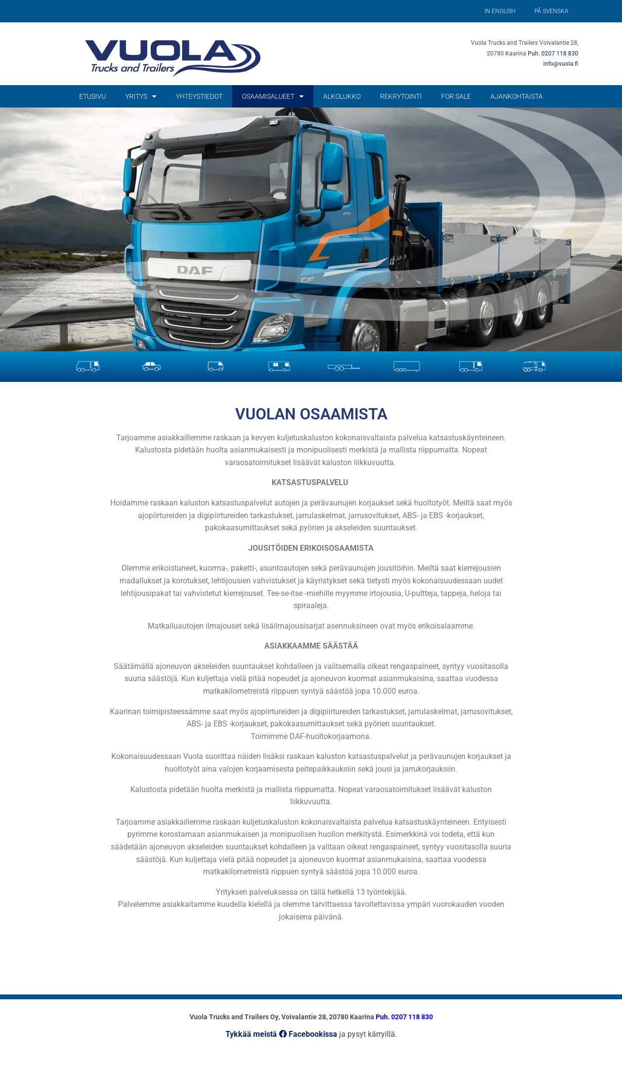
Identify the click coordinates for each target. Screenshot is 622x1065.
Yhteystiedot (199, 96)
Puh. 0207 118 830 (553, 53)
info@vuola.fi (560, 63)
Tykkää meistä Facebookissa (281, 1034)
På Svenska (552, 11)
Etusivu (92, 96)
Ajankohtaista (516, 96)
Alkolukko (342, 96)
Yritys (140, 96)
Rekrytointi (401, 96)
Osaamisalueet (273, 96)
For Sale (456, 96)
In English (499, 11)
